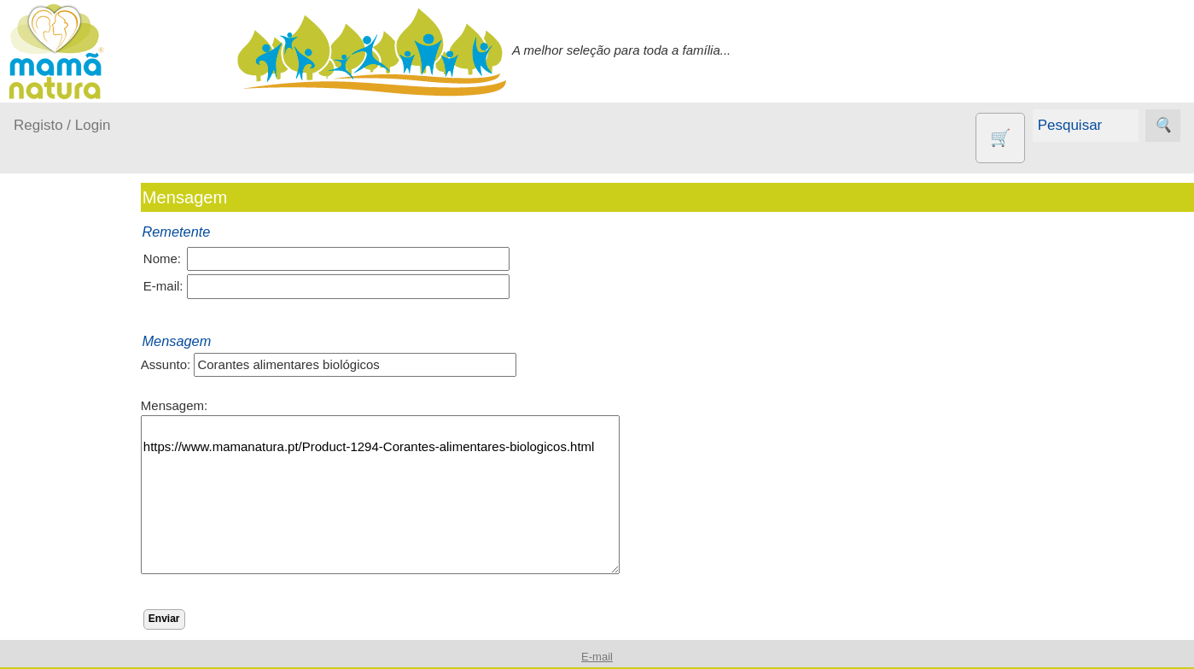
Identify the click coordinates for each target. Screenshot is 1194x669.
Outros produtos (60, 557)
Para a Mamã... (78, 481)
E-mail (597, 656)
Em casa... (64, 383)
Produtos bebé (55, 307)
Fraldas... (61, 415)
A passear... (67, 350)
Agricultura (85, 607)
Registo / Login (62, 125)
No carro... (64, 449)
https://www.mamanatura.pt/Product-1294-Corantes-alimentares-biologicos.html (410, 494)
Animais (77, 634)
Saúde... (58, 515)
